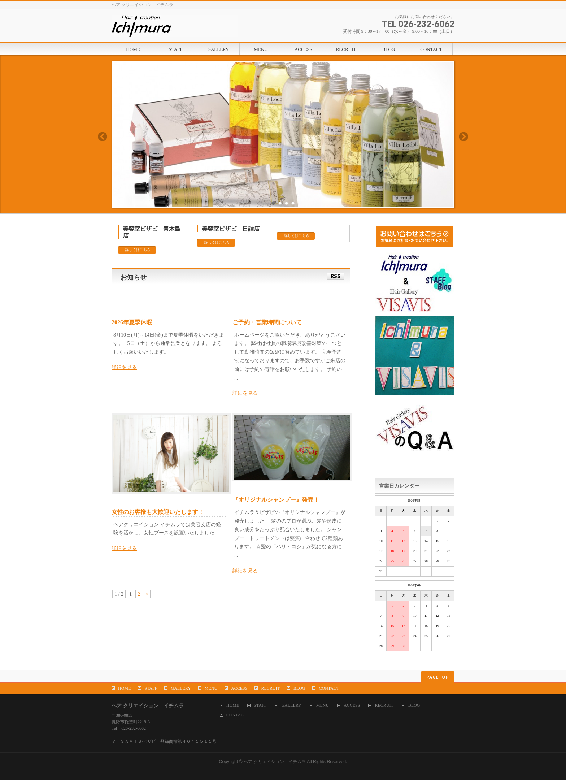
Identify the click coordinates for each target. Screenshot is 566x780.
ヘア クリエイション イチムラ (274, 761)
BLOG (299, 688)
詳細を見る (124, 367)
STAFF (150, 688)
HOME (124, 688)
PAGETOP (437, 677)
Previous (102, 136)
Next (463, 136)
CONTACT (329, 688)
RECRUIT (270, 688)
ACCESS (239, 688)
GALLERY (181, 688)
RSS (335, 276)
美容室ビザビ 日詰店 (231, 229)
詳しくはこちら (138, 250)
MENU (211, 688)
